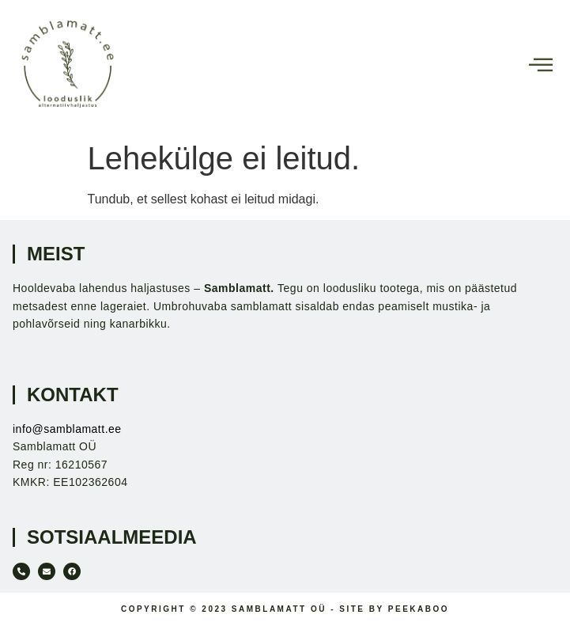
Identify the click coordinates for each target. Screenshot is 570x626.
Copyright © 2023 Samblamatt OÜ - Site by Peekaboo (285, 609)
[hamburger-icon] (540, 66)
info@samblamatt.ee (67, 429)
